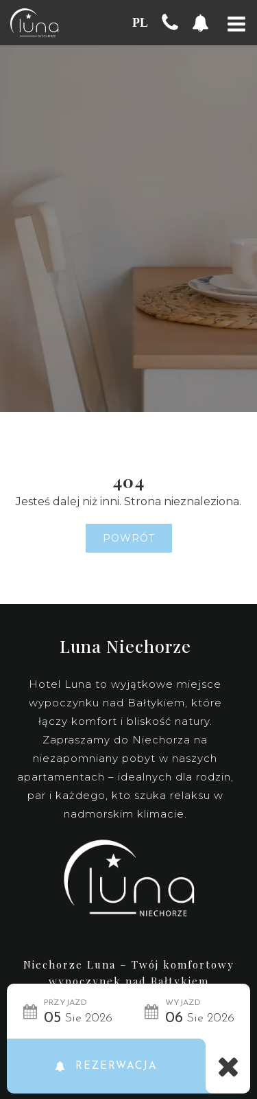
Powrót (129, 538)
